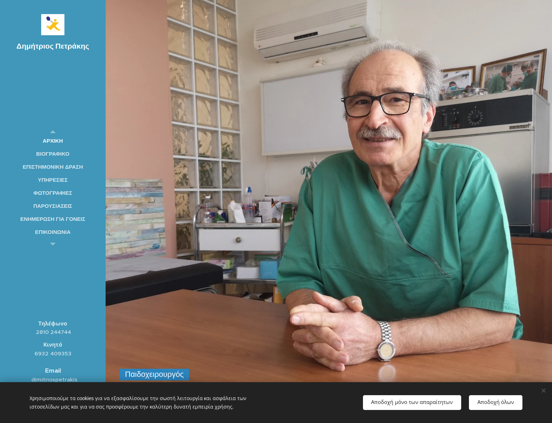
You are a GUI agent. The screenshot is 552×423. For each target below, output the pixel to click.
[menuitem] (53, 141)
